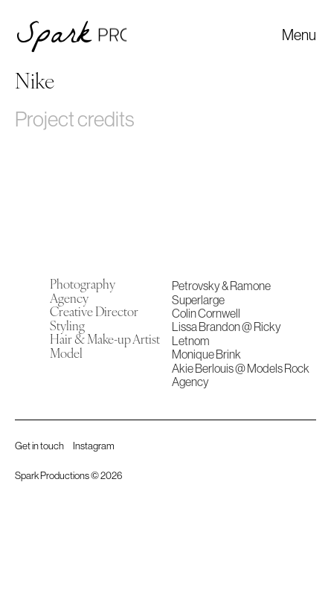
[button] (299, 35)
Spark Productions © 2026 (68, 475)
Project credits (75, 119)
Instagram (94, 446)
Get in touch (39, 446)
